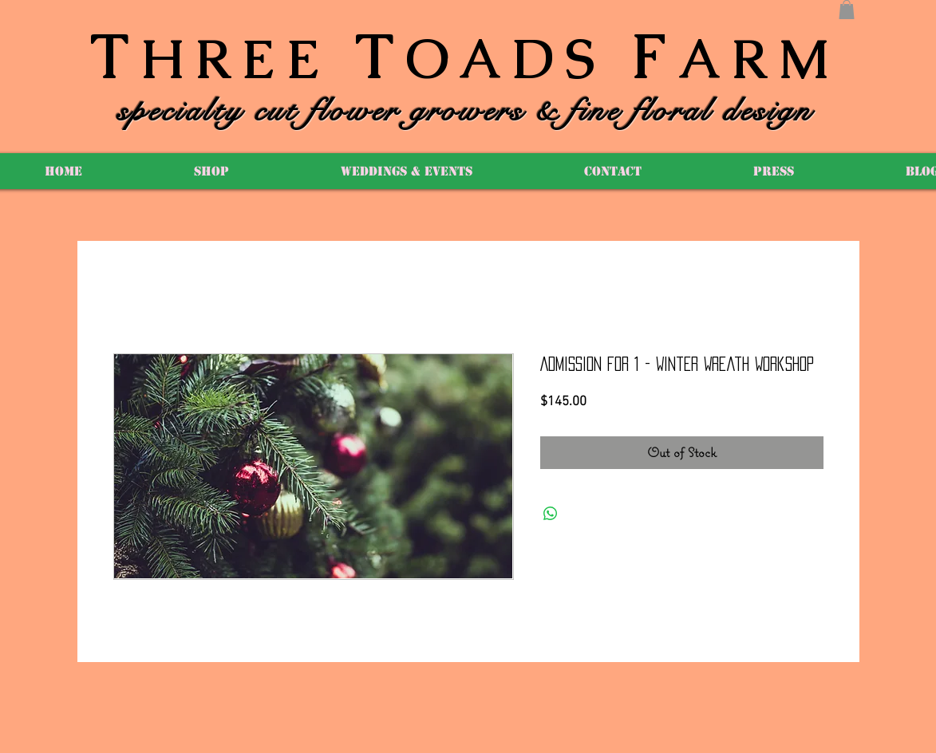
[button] (847, 9)
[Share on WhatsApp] (550, 513)
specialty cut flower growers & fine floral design (465, 111)
